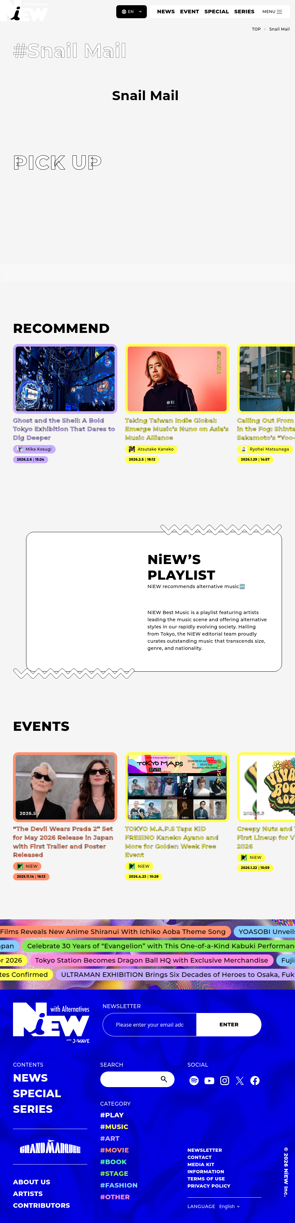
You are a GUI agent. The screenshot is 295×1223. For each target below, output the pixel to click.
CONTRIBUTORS (41, 1205)
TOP (256, 29)
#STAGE (114, 1173)
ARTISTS (28, 1194)
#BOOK (113, 1162)
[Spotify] (194, 1081)
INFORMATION (206, 1172)
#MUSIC (114, 1127)
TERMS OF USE (206, 1179)
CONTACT (200, 1157)
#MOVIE (114, 1150)
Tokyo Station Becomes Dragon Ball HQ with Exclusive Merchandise (154, 960)
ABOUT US (31, 1182)
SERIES (244, 11)
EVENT (189, 11)
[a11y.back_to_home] (26, 14)
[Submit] (165, 1079)
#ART (110, 1138)
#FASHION (119, 1185)
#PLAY (112, 1115)
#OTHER (115, 1197)
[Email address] (149, 1024)
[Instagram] (224, 1081)
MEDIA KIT (201, 1164)
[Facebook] (254, 1081)
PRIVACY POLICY (209, 1186)
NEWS (166, 11)
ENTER (229, 1024)
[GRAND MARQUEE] (50, 1146)
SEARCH (111, 1065)
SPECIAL (216, 11)
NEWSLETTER (122, 1006)
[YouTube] (209, 1081)
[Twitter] (239, 1081)
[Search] (137, 1079)
